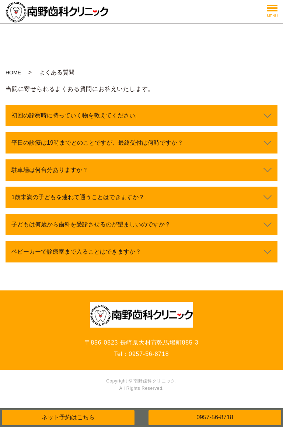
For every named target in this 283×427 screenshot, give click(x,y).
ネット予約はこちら (68, 417)
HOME (13, 72)
